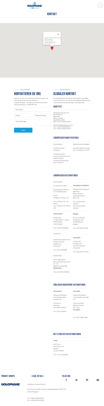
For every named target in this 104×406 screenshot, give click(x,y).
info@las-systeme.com (61, 198)
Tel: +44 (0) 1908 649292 (61, 127)
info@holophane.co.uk (65, 125)
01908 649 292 (32, 104)
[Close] (58, 34)
